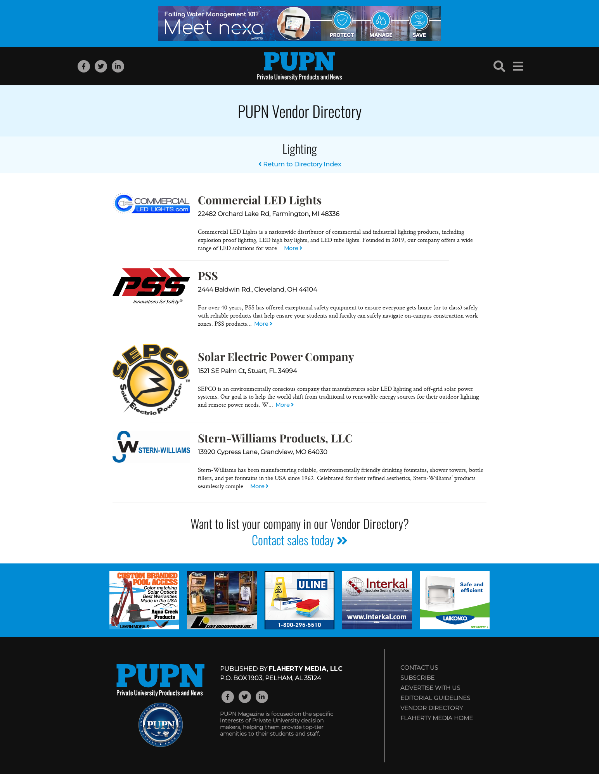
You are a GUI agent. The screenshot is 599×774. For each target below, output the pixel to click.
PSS (208, 275)
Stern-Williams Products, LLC (275, 437)
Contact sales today (300, 539)
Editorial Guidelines (435, 697)
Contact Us (419, 667)
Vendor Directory (431, 708)
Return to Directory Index (299, 164)
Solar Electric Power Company (276, 356)
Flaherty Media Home (436, 718)
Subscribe (417, 677)
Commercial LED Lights (260, 199)
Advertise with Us (430, 687)
